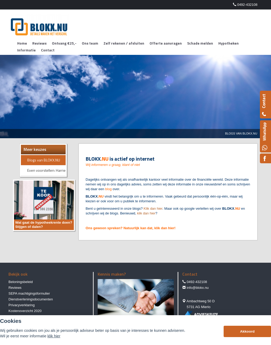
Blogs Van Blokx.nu (241, 133)
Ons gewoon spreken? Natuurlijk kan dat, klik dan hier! (131, 228)
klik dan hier (146, 213)
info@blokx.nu (198, 288)
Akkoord (247, 331)
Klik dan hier (153, 208)
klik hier (53, 336)
